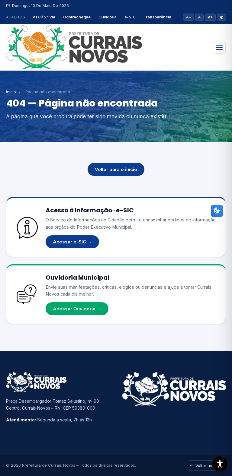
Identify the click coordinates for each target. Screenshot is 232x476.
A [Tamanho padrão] (199, 17)
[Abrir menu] (219, 47)
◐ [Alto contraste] (221, 17)
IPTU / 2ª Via (43, 17)
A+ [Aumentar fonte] (210, 17)
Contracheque (77, 17)
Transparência (157, 17)
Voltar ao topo (205, 465)
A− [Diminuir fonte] (188, 17)
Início (11, 91)
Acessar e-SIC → (72, 242)
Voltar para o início (116, 169)
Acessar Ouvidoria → (77, 309)
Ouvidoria (107, 17)
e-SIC (130, 17)
